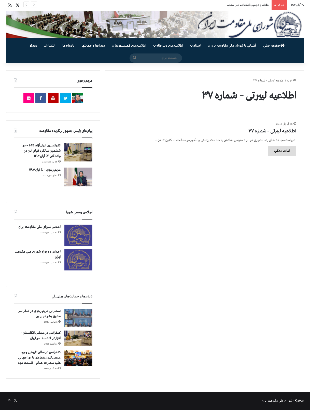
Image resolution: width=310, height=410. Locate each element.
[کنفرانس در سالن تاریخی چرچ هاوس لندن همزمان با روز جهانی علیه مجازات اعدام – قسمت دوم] (78, 358)
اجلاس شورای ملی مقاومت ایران (40, 227)
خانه (291, 81)
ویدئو (33, 46)
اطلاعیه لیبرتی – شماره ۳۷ (272, 131)
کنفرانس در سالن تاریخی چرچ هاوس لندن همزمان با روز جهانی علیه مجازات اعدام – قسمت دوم (39, 357)
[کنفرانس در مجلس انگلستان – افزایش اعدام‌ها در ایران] (78, 338)
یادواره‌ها (68, 46)
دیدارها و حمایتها (93, 46)
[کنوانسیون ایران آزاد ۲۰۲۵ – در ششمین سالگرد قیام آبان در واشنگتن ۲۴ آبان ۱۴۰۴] (78, 152)
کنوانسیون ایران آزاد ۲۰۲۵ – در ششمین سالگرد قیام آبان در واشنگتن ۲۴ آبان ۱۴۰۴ (42, 150)
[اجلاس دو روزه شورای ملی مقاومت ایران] (78, 259)
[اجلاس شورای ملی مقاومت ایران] (78, 235)
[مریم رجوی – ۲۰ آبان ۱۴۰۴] (78, 177)
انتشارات (49, 46)
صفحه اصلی (274, 46)
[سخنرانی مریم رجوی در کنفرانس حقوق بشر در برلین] (78, 318)
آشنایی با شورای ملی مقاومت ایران (233, 46)
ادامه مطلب (282, 151)
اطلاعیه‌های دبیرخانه (169, 46)
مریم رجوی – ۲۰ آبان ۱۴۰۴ (45, 170)
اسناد (197, 46)
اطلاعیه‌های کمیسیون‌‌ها (130, 46)
